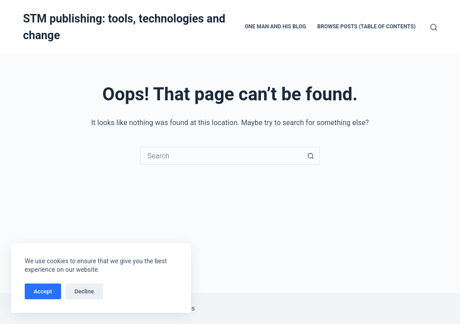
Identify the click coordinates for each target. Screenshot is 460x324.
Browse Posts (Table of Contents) (366, 26)
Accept (43, 291)
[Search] (433, 27)
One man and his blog (275, 26)
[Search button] (311, 156)
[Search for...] (221, 156)
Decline (84, 291)
